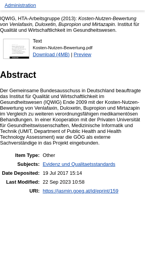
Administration (20, 5)
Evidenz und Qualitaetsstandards (79, 164)
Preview (83, 54)
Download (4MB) (51, 54)
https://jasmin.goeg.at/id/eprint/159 (80, 191)
